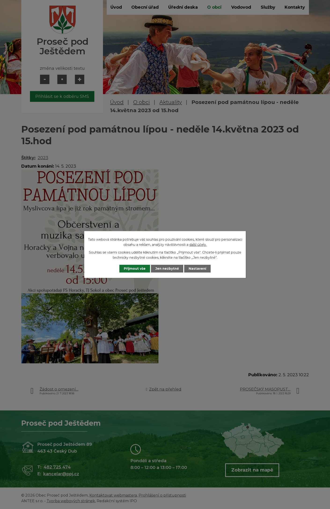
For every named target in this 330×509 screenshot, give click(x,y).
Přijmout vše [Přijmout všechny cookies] (133, 268)
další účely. (198, 245)
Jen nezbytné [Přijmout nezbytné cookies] (167, 268)
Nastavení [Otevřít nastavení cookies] (199, 268)
